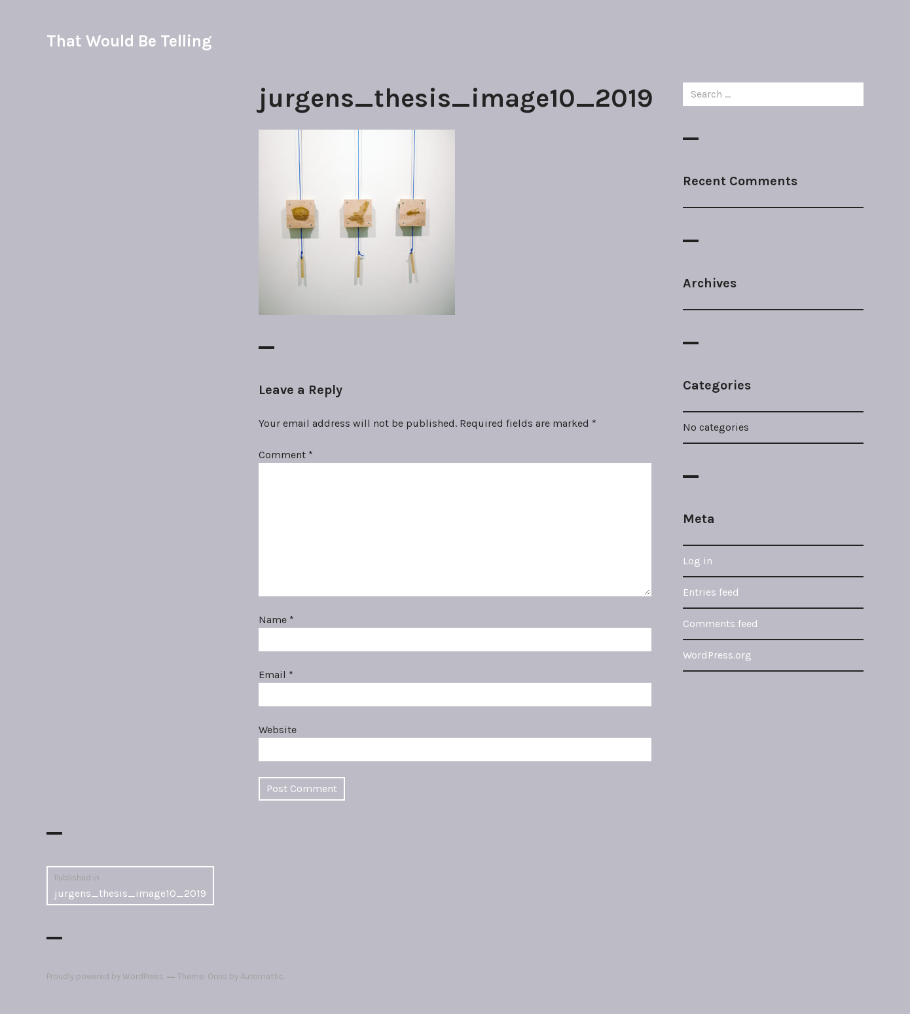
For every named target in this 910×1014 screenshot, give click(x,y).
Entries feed (711, 592)
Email (276, 674)
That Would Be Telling (128, 40)
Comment (286, 454)
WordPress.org (717, 655)
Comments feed (720, 623)
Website (278, 729)
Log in (697, 560)
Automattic (261, 976)
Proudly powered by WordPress (105, 976)
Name (276, 619)
